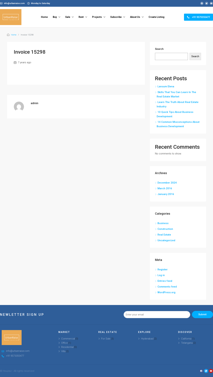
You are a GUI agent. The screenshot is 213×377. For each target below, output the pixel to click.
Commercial (68, 338)
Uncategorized (166, 240)
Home (44, 17)
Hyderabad (147, 338)
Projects (97, 17)
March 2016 (165, 188)
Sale (67, 17)
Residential (67, 347)
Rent (81, 17)
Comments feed (167, 286)
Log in (161, 275)
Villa (63, 351)
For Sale (106, 338)
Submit (202, 314)
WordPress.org (166, 292)
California (186, 338)
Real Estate (164, 234)
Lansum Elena (166, 86)
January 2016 (166, 194)
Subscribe (116, 17)
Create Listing (156, 17)
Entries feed (165, 280)
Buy (55, 17)
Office (64, 342)
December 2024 (167, 182)
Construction (165, 228)
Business (163, 223)
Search (159, 48)
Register (163, 269)
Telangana (187, 342)
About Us (135, 17)
